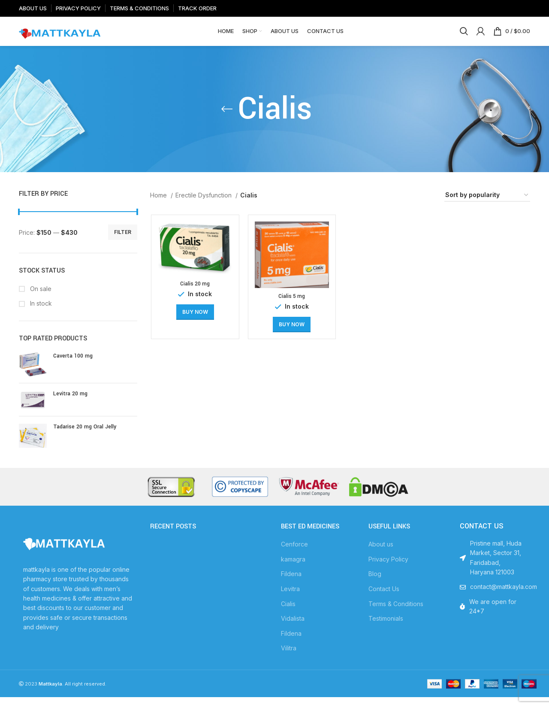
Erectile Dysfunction (204, 205)
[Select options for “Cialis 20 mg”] (194, 322)
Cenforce (294, 554)
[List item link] (493, 596)
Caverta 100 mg (73, 366)
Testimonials (385, 628)
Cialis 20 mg (194, 294)
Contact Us (383, 598)
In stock (40, 313)
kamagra (293, 568)
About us (380, 554)
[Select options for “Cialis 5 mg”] (291, 335)
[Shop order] (487, 205)
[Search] (463, 36)
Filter (122, 242)
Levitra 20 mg (70, 403)
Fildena (291, 583)
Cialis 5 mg (291, 306)
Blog (374, 583)
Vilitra (288, 657)
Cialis (288, 613)
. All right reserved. (72, 694)
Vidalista (293, 628)
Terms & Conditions (395, 613)
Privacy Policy (388, 568)
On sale (39, 298)
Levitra (290, 598)
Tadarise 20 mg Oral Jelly (84, 436)
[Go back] (227, 118)
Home (159, 205)
